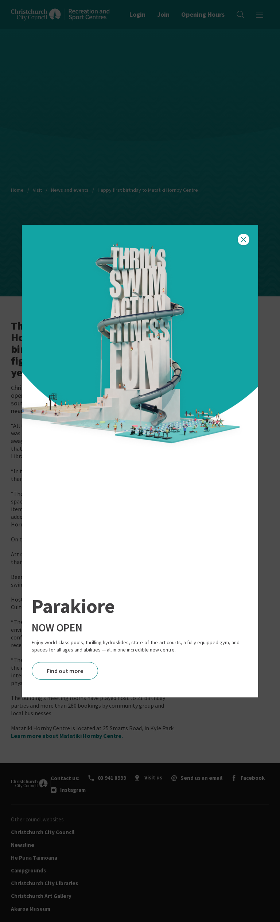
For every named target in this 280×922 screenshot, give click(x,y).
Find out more (65, 670)
